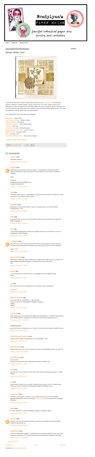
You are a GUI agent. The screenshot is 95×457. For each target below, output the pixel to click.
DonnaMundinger (15, 347)
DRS (6, 134)
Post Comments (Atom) (19, 448)
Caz (11, 283)
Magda (12, 408)
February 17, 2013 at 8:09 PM (18, 186)
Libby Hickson (14, 431)
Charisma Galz (40, 398)
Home (7, 42)
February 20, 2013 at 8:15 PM (18, 425)
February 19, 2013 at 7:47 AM (18, 341)
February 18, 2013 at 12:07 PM (19, 265)
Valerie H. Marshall (15, 257)
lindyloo (12, 271)
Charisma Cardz (10, 128)
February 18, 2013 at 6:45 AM (18, 211)
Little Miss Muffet (10, 122)
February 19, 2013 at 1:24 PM (18, 376)
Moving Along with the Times (14, 130)
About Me (14, 42)
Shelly (12, 217)
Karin (12, 229)
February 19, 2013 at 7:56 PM (18, 402)
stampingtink (14, 241)
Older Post (63, 445)
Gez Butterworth (15, 357)
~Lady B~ (13, 157)
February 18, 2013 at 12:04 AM (19, 199)
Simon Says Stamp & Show (13, 136)
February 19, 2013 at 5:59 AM (18, 330)
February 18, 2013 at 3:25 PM (18, 292)
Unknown (13, 419)
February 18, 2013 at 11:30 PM (19, 320)
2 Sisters (8, 126)
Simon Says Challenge (12, 120)
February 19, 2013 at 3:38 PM (18, 388)
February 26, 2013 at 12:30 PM (19, 437)
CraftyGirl (13, 167)
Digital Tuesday (10, 132)
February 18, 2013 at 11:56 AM (19, 251)
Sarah (12, 192)
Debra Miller (14, 204)
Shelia (12, 369)
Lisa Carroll (13, 313)
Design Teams (24, 42)
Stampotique (48, 102)
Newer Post (9, 445)
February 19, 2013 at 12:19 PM (19, 351)
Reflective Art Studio (16, 297)
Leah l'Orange (14, 394)
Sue (11, 382)
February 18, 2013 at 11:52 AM (19, 235)
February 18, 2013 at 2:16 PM (18, 278)
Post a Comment (13, 441)
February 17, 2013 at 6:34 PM (18, 162)
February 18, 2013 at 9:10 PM (18, 308)
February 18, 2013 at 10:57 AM (19, 223)
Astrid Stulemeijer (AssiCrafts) (19, 336)
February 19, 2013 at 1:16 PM (18, 364)
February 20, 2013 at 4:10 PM (18, 413)
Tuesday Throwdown (11, 124)
